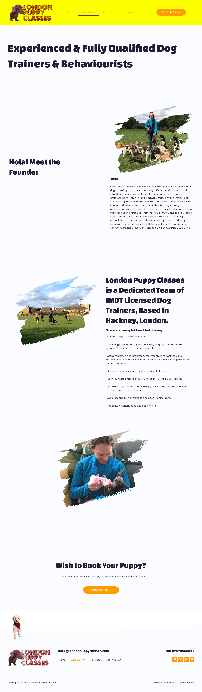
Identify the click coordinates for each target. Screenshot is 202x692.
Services (107, 12)
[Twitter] (180, 659)
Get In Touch (126, 12)
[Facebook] (174, 659)
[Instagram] (186, 659)
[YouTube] (192, 659)
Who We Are (89, 12)
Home (71, 12)
